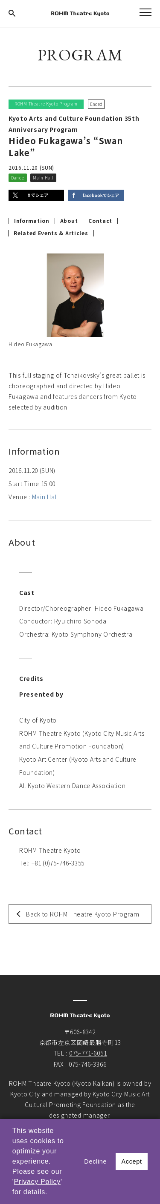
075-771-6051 (88, 1053)
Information (31, 221)
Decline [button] (95, 1161)
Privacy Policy (37, 1181)
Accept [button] (131, 1161)
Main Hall (45, 496)
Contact (100, 221)
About (69, 221)
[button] (50, 1193)
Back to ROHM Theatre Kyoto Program (83, 914)
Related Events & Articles (51, 233)
